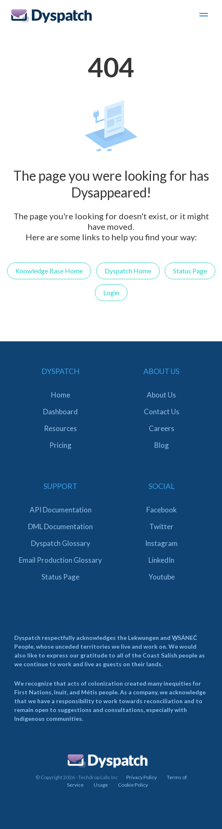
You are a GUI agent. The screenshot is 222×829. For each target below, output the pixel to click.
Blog (161, 445)
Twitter (161, 526)
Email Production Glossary (60, 560)
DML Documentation (60, 526)
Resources (60, 428)
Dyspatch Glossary (60, 543)
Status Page (190, 271)
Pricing (60, 445)
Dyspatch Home (128, 271)
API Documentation (61, 509)
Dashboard (60, 411)
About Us (161, 394)
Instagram (161, 543)
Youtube (161, 576)
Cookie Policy (133, 785)
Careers (161, 428)
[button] (203, 16)
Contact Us (161, 411)
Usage (101, 785)
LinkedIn (161, 560)
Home (60, 394)
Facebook (161, 509)
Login (111, 292)
